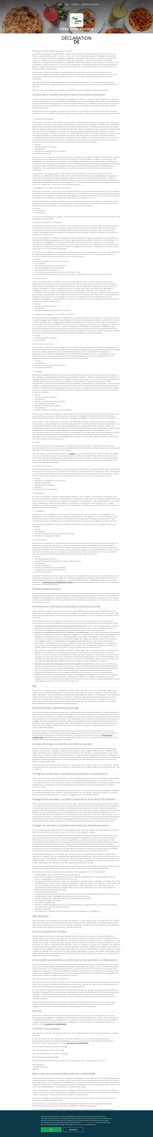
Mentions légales (90, 4)
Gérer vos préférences (88, 1122)
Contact (75, 4)
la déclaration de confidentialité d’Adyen (57, 582)
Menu (59, 4)
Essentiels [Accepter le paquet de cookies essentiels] (73, 1130)
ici (59, 896)
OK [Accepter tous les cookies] (51, 1130)
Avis (67, 4)
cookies (72, 454)
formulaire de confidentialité (55, 1024)
